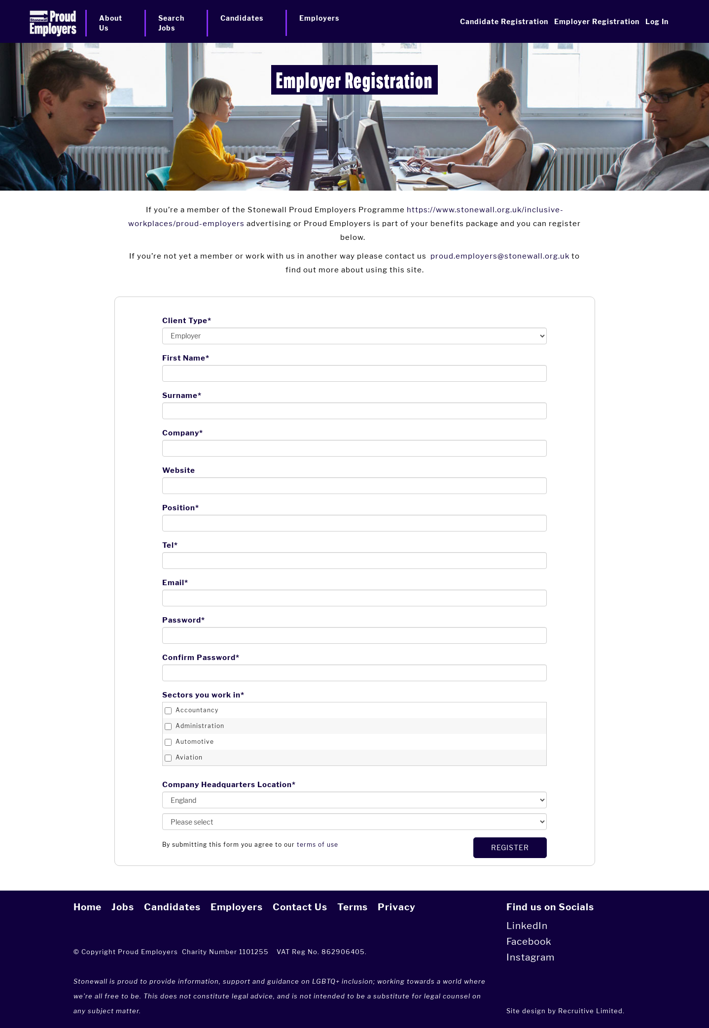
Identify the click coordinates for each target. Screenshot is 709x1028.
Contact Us (300, 907)
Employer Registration (596, 21)
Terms (352, 907)
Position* (180, 507)
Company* (182, 433)
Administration (194, 726)
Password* (183, 620)
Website (178, 470)
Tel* (170, 545)
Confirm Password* (201, 657)
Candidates (172, 907)
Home (87, 907)
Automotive (189, 742)
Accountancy (191, 710)
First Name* (186, 358)
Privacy (397, 907)
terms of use (317, 844)
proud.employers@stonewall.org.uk (499, 256)
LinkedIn (527, 925)
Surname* (182, 395)
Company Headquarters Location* (229, 784)
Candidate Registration (504, 21)
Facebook (529, 941)
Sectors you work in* (203, 695)
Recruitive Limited (590, 1011)
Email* (175, 582)
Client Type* (187, 320)
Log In (657, 21)
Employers (237, 907)
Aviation (184, 758)
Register (510, 847)
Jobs (122, 907)
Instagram (530, 957)
